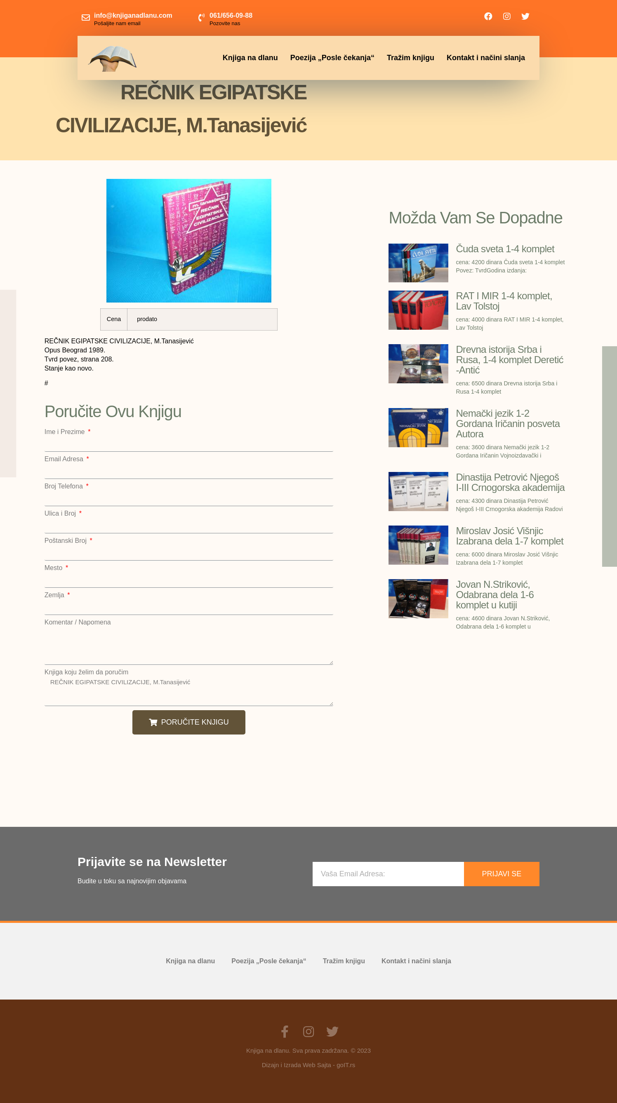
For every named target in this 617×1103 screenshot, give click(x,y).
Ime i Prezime (66, 432)
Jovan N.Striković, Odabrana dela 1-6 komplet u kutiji (495, 594)
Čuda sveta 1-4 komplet (505, 248)
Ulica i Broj (61, 513)
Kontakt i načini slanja (486, 58)
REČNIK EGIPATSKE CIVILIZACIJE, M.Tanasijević (189, 691)
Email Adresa (65, 459)
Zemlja (55, 595)
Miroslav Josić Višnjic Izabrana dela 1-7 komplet (509, 536)
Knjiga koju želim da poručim (87, 672)
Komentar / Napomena (78, 622)
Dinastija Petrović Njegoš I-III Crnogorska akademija (510, 482)
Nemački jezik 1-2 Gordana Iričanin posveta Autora (508, 423)
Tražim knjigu (410, 58)
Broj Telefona (65, 486)
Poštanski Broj (67, 540)
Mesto (54, 568)
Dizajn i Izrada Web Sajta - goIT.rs (308, 1064)
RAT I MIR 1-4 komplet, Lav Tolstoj (504, 301)
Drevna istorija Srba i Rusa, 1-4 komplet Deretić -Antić (509, 359)
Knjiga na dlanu (250, 58)
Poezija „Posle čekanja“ (332, 58)
